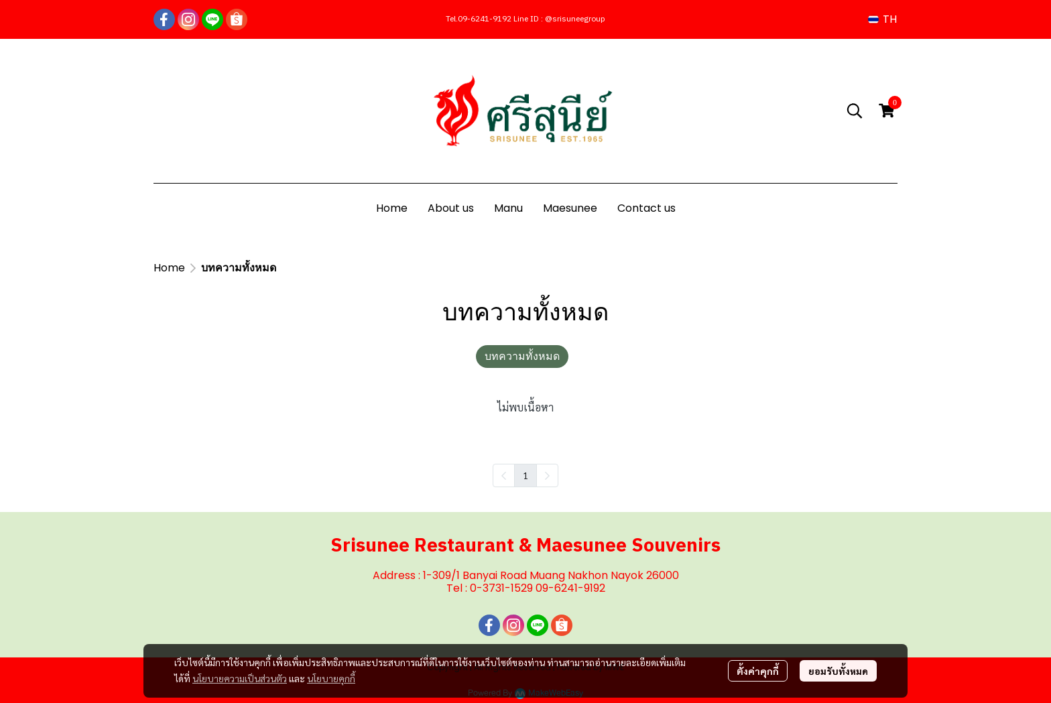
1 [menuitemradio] (525, 475)
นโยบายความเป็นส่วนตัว (239, 678)
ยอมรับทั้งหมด (838, 671)
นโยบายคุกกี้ (331, 678)
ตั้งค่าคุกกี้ (758, 671)
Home (169, 267)
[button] (882, 19)
